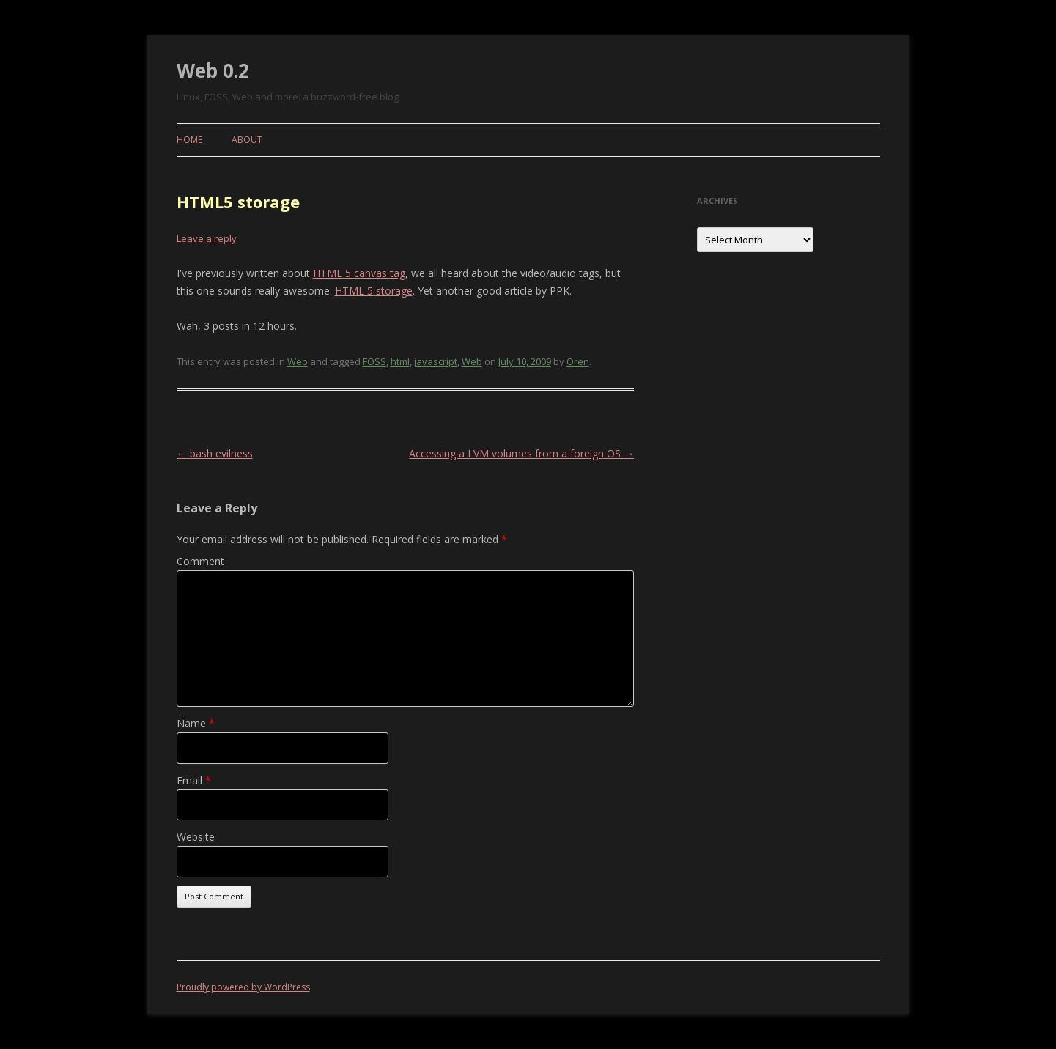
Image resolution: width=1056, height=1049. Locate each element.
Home (189, 139)
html (400, 361)
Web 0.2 (213, 70)
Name (196, 723)
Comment (200, 561)
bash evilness (215, 453)
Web (297, 361)
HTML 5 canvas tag (359, 273)
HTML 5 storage (374, 291)
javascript (435, 361)
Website (196, 837)
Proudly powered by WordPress (243, 987)
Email (194, 780)
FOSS (374, 361)
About (247, 139)
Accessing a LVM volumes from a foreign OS (521, 453)
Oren (577, 361)
